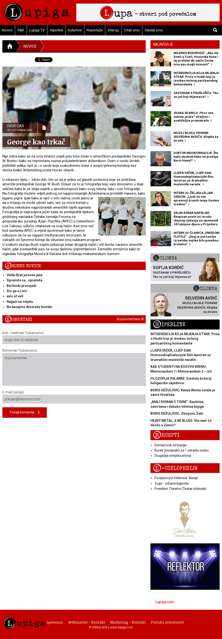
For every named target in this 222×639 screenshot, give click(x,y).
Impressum (53, 622)
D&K (21, 30)
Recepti (166, 435)
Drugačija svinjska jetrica (172, 455)
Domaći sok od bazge (170, 445)
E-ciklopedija (175, 468)
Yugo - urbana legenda (171, 483)
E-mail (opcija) (74, 396)
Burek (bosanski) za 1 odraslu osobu (181, 450)
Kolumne (75, 30)
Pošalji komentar (24, 412)
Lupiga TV (37, 30)
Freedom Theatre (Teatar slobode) (180, 489)
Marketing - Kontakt (128, 622)
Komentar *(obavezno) (74, 367)
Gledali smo (154, 30)
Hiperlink (56, 30)
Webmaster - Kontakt (86, 622)
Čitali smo (132, 30)
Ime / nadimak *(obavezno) (74, 337)
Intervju (113, 30)
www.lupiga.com (121, 627)
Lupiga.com (164, 602)
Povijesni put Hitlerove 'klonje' (176, 478)
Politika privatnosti (167, 622)
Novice (30, 46)
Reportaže (95, 30)
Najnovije (163, 44)
